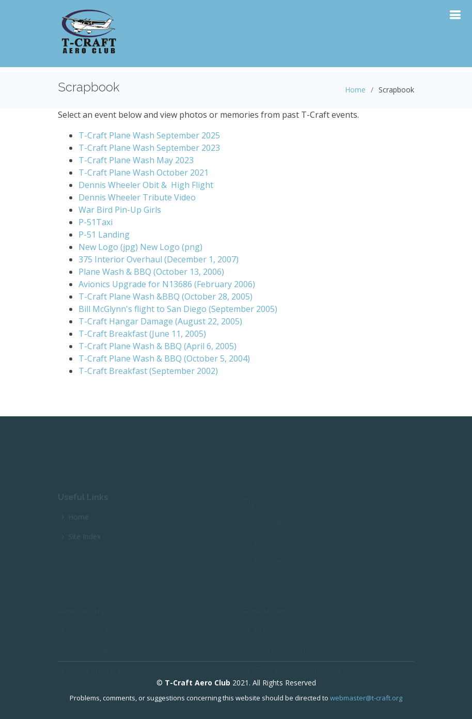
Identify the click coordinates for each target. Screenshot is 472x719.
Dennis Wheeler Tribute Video (138, 197)
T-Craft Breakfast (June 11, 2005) (142, 333)
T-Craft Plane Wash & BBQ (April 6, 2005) (157, 346)
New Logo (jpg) (108, 247)
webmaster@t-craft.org (366, 697)
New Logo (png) (171, 247)
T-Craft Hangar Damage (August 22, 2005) (160, 321)
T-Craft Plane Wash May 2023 (136, 160)
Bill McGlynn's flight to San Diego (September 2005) (177, 309)
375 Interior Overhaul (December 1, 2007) (158, 259)
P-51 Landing (104, 234)
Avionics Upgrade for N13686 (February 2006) (166, 284)
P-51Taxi (95, 222)
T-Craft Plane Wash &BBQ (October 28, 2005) (165, 296)
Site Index (84, 540)
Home (355, 90)
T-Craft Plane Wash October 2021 (143, 172)
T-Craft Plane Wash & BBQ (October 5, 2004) (164, 358)
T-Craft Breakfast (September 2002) (148, 371)
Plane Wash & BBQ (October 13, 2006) (151, 271)
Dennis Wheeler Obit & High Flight (145, 185)
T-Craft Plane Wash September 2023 (149, 147)
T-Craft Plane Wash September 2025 (149, 135)
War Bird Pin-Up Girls (119, 209)
